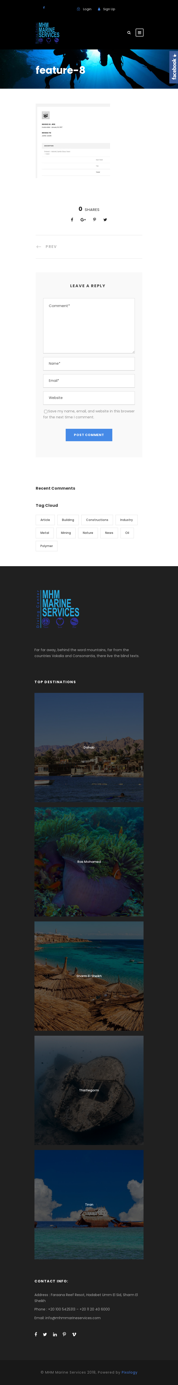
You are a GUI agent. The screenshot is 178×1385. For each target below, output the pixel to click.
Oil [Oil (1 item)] (127, 533)
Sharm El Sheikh (89, 976)
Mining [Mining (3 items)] (66, 533)
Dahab (89, 747)
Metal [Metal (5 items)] (44, 533)
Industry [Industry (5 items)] (126, 520)
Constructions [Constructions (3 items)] (97, 520)
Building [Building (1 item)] (68, 520)
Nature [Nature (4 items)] (88, 533)
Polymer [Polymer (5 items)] (46, 546)
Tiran (89, 1204)
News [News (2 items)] (109, 533)
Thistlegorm (89, 1090)
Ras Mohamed (89, 861)
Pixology (130, 1372)
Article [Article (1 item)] (45, 520)
